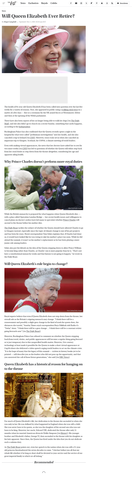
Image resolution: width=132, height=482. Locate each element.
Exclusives (33, 3)
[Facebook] (71, 3)
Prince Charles (69, 220)
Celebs (54, 3)
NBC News (64, 357)
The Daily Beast (11, 228)
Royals (44, 3)
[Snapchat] (102, 3)
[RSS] (112, 3)
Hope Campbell (10, 22)
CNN (32, 138)
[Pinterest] (96, 3)
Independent (24, 127)
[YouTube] (76, 3)
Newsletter (122, 3)
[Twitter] (86, 3)
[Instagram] (81, 3)
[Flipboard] (91, 3)
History (64, 433)
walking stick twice (70, 110)
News (23, 3)
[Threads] (107, 3)
